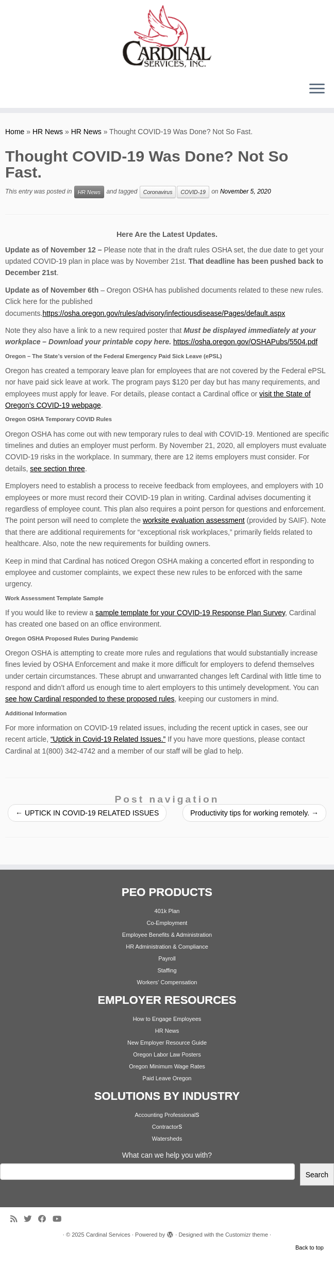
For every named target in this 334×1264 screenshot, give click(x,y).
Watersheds (167, 1138)
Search (317, 1175)
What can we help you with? (167, 1155)
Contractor (165, 1127)
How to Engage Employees (167, 1019)
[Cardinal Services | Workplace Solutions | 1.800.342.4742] (167, 36)
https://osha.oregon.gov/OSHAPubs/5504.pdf (245, 342)
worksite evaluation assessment (194, 520)
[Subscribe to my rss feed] (17, 1218)
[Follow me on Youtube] (60, 1218)
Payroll (167, 958)
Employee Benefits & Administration (167, 935)
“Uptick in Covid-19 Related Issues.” (108, 739)
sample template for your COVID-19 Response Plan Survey (190, 613)
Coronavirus (158, 192)
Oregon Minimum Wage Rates (167, 1066)
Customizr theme (246, 1234)
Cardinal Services (108, 1234)
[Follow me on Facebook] (45, 1218)
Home (14, 131)
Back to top (309, 1247)
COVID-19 (192, 192)
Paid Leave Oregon (167, 1078)
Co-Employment (167, 923)
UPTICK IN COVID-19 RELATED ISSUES (87, 813)
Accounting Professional (165, 1115)
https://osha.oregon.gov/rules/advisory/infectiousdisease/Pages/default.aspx (163, 313)
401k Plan (167, 911)
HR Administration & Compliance (167, 946)
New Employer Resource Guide (167, 1042)
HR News (47, 131)
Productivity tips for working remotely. (254, 813)
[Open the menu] (317, 89)
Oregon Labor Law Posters (167, 1054)
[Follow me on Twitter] (31, 1218)
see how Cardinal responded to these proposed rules (89, 699)
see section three (57, 469)
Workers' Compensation (167, 982)
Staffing (166, 970)
